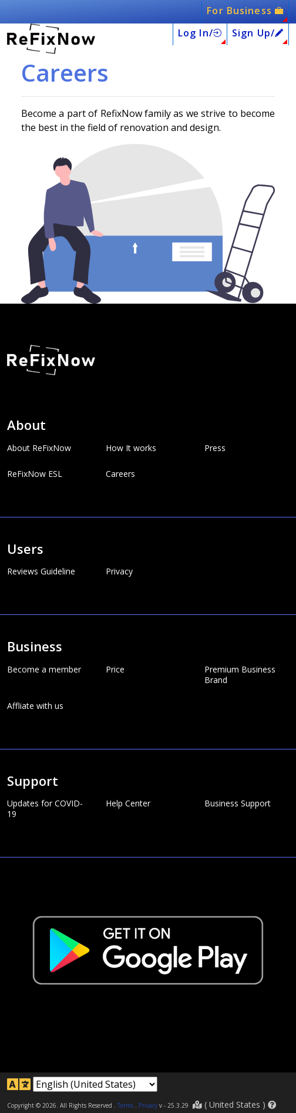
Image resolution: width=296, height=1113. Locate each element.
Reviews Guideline (41, 571)
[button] (272, 1105)
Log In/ (200, 32)
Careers (120, 474)
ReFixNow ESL (34, 474)
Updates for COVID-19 (45, 808)
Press (215, 448)
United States (234, 1104)
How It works (131, 448)
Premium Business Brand (239, 674)
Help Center (128, 803)
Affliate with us (35, 706)
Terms (125, 1105)
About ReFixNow (39, 448)
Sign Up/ (258, 32)
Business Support (237, 803)
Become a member (44, 669)
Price (115, 669)
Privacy (119, 571)
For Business (245, 10)
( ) (234, 1104)
